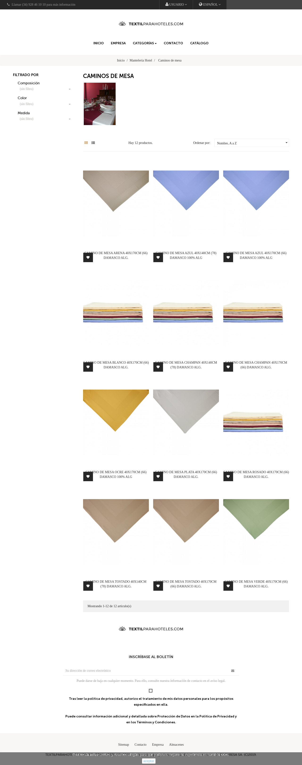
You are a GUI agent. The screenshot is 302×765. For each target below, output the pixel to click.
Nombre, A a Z (253, 142)
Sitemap (123, 744)
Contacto (140, 744)
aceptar (148, 761)
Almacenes (176, 744)
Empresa (158, 744)
